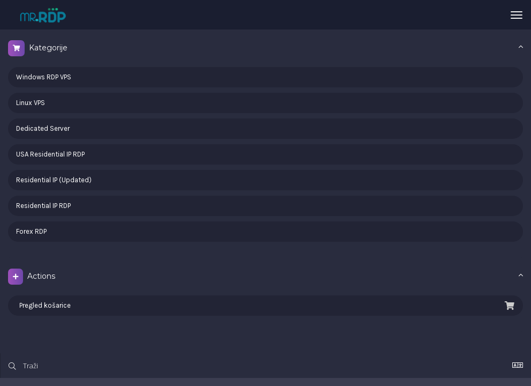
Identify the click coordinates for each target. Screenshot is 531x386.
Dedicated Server (43, 128)
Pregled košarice (265, 305)
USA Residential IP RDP (50, 154)
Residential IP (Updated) (54, 180)
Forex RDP (31, 231)
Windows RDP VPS (43, 77)
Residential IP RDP (43, 206)
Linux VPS (30, 103)
